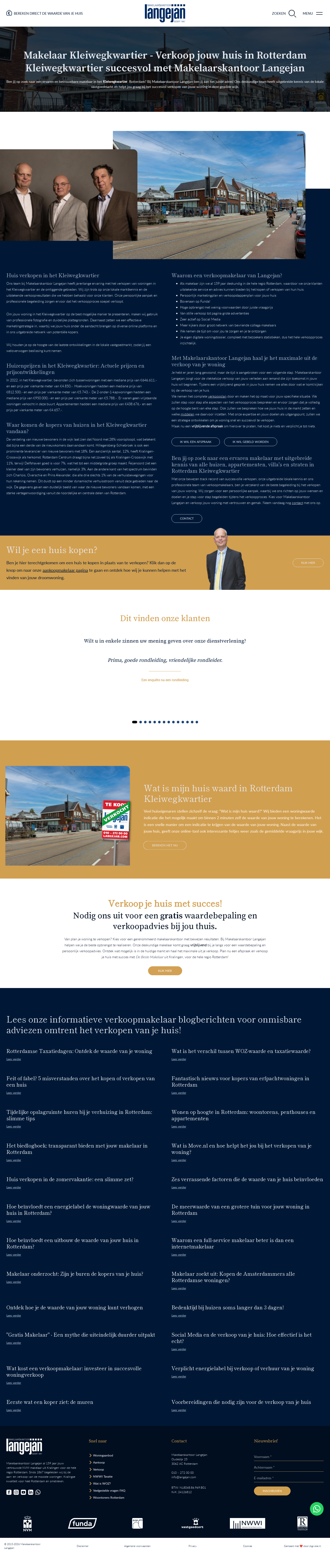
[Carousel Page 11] (183, 722)
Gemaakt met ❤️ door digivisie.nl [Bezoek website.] (302, 1546)
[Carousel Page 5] (154, 722)
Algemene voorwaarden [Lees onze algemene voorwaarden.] (137, 1546)
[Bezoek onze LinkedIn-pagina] (30, 1492)
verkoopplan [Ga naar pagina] (217, 396)
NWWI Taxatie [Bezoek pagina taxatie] (102, 1476)
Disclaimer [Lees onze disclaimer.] (82, 1546)
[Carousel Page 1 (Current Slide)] (134, 722)
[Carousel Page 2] (140, 722)
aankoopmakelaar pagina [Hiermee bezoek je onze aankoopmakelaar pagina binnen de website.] (65, 570)
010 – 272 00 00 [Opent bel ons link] (182, 1473)
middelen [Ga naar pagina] (187, 414)
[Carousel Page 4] (150, 722)
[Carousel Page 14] (197, 722)
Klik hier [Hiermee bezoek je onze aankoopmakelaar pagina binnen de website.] (308, 563)
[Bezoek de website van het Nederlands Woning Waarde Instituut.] (247, 1523)
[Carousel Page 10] (178, 722)
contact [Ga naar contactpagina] (297, 502)
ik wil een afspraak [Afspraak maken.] (195, 442)
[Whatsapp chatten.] (317, 1509)
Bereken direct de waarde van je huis (48, 13)
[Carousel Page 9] (173, 722)
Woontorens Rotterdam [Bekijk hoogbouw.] (108, 1497)
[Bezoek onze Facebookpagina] (9, 1492)
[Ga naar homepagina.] (165, 13)
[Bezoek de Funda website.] (82, 1523)
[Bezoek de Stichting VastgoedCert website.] (192, 1523)
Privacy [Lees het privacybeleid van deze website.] (193, 1546)
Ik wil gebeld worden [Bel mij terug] (251, 442)
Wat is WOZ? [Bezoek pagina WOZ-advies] (102, 1483)
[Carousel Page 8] (168, 722)
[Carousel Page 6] (159, 722)
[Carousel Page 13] (192, 722)
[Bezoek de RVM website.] (137, 1523)
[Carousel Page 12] (187, 722)
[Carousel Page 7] (164, 722)
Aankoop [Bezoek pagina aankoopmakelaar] (99, 1462)
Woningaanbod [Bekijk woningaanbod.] (103, 1455)
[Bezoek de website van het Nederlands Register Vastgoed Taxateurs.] (302, 1523)
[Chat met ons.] (37, 1492)
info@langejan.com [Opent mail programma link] (183, 1477)
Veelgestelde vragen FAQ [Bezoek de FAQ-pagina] (109, 1490)
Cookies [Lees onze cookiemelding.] (247, 1546)
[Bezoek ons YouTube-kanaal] (23, 1492)
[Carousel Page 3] (145, 722)
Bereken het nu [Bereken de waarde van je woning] (165, 845)
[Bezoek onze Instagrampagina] (16, 1492)
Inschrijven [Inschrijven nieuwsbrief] (272, 1491)
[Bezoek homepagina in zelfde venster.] (24, 1447)
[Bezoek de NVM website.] (27, 1523)
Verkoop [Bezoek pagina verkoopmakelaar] (98, 1469)
